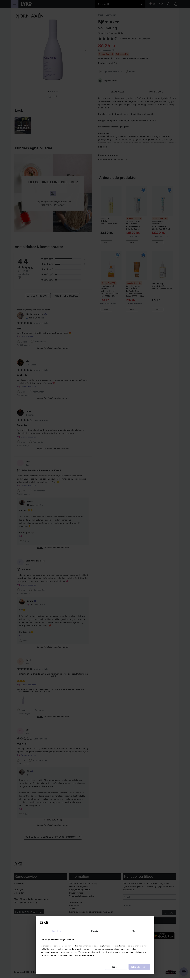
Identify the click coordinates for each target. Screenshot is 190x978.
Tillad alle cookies (139, 967)
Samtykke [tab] (56, 931)
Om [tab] (134, 931)
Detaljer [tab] (95, 931)
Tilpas (116, 967)
